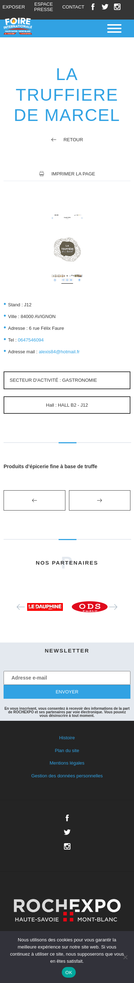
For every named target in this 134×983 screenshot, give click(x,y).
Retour (67, 139)
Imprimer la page (73, 173)
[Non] (125, 957)
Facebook (92, 6)
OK (68, 972)
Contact (73, 7)
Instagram (117, 6)
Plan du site (67, 750)
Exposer (14, 7)
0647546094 (31, 340)
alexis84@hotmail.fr (59, 351)
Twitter (105, 6)
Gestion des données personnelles (67, 775)
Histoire (67, 737)
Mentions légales (67, 763)
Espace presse (43, 6)
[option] (45, 607)
